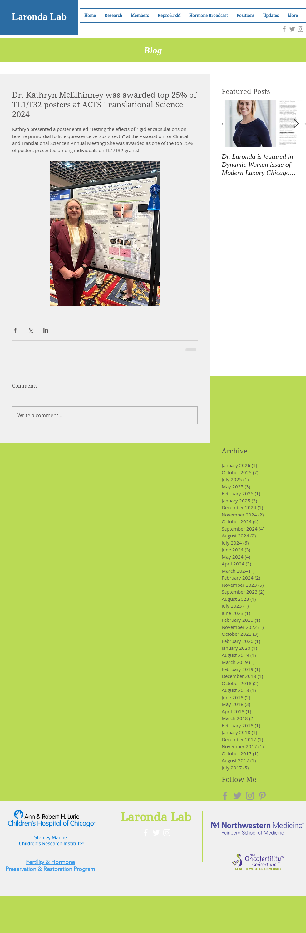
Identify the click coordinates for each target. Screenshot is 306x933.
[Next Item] (296, 124)
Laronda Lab (39, 16)
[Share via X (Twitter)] (30, 330)
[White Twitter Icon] (156, 832)
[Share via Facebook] (15, 330)
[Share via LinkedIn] (46, 330)
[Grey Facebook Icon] (284, 29)
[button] (139, 15)
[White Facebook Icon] (146, 832)
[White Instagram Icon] (167, 832)
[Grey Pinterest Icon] (262, 795)
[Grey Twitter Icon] (292, 29)
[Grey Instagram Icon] (300, 29)
